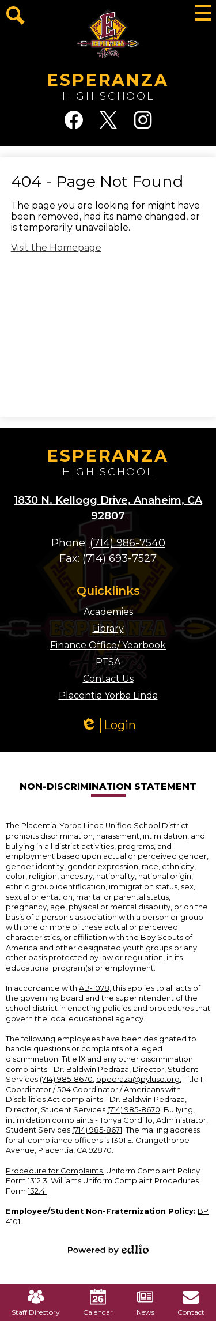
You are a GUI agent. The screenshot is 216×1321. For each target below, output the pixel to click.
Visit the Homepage (56, 247)
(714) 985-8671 (97, 1130)
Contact (190, 1302)
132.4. (37, 1191)
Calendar (98, 1302)
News (145, 1302)
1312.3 (37, 1180)
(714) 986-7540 (127, 543)
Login (108, 725)
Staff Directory (36, 1302)
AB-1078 (94, 988)
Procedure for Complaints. (55, 1171)
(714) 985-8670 (66, 1079)
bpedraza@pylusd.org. (138, 1079)
